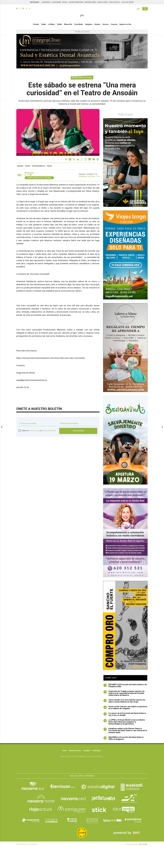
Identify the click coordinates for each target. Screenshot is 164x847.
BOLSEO (64, 2)
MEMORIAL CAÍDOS (90, 2)
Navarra (97, 24)
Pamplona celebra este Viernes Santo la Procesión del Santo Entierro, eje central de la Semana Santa (125, 731)
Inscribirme (78, 431)
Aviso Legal (64, 756)
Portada (36, 24)
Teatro (27, 166)
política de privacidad (49, 430)
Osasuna (114, 24)
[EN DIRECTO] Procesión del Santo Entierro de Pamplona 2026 (125, 686)
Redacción (29, 173)
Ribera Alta (68, 24)
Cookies (73, 756)
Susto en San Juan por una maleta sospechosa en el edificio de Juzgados (125, 708)
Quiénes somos (75, 751)
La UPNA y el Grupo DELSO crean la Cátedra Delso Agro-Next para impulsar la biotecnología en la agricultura (124, 722)
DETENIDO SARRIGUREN (76, 2)
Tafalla (59, 24)
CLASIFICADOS (46, 2)
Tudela (43, 24)
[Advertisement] (6, 68)
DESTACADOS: (34, 2)
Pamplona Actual (82, 77)
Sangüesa (88, 24)
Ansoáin (20, 166)
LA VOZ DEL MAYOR (127, 2)
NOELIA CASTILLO (114, 2)
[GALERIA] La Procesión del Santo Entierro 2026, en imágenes (123, 738)
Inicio (65, 751)
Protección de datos (95, 756)
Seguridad (82, 756)
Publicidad (96, 751)
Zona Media (78, 24)
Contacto (86, 751)
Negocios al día (125, 24)
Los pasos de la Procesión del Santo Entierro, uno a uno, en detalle (124, 714)
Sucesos (105, 24)
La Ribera (51, 24)
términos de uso (34, 430)
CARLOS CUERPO (103, 2)
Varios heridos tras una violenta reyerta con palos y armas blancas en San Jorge (124, 701)
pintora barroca (38, 166)
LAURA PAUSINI (56, 2)
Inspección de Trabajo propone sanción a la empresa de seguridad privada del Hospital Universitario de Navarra (123, 693)
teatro (49, 166)
